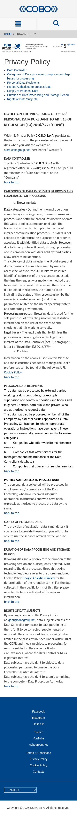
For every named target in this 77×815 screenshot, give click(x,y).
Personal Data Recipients (23, 82)
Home (7, 34)
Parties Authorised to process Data (29, 86)
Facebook (38, 711)
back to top (11, 182)
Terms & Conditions (38, 753)
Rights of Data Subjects (22, 99)
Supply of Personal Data (22, 91)
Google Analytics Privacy (38, 578)
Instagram (38, 717)
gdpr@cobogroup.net (21, 620)
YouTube (38, 738)
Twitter (38, 732)
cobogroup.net (38, 744)
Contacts (38, 771)
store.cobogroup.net (17, 150)
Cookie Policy (13, 372)
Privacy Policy (38, 759)
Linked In (38, 724)
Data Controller (16, 70)
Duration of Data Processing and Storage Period (38, 95)
